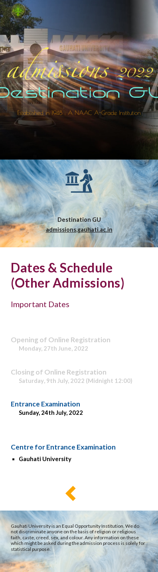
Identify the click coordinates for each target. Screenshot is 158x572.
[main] (79, 225)
